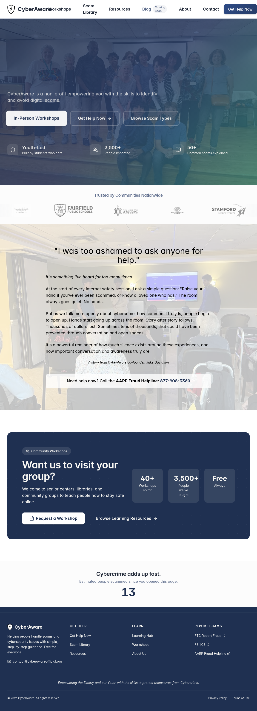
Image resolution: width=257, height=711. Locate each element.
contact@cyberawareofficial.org (34, 661)
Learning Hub (142, 636)
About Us (139, 653)
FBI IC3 (202, 645)
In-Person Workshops (36, 119)
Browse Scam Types (151, 119)
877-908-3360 (175, 380)
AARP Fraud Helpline (212, 653)
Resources (119, 9)
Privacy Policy (217, 698)
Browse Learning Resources (127, 518)
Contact (211, 9)
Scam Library (90, 9)
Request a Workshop (53, 518)
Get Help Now (95, 119)
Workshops (59, 9)
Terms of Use (241, 698)
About (185, 9)
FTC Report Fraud (210, 636)
